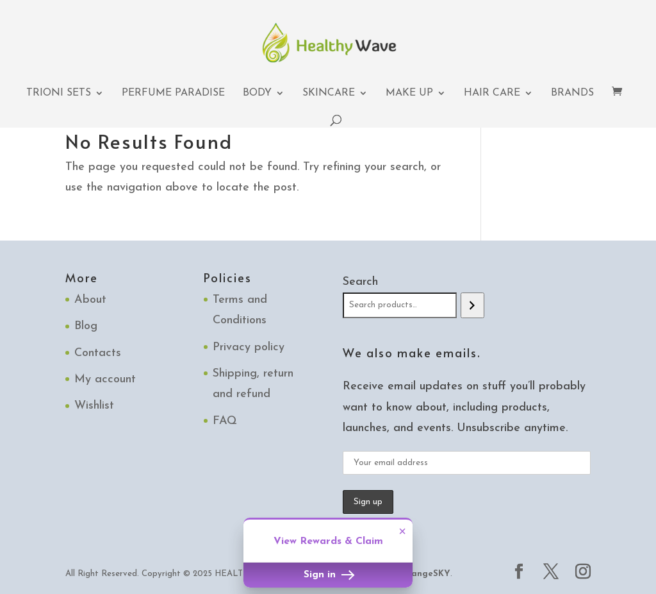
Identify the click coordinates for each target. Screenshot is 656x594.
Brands (572, 93)
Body (257, 93)
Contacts (97, 353)
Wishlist (94, 406)
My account (105, 379)
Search (360, 282)
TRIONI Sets (58, 93)
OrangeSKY (425, 574)
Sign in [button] (328, 575)
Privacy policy (248, 347)
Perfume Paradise (173, 93)
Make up (409, 93)
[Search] (472, 305)
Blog (85, 326)
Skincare (328, 93)
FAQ (225, 421)
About (90, 300)
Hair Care (492, 93)
